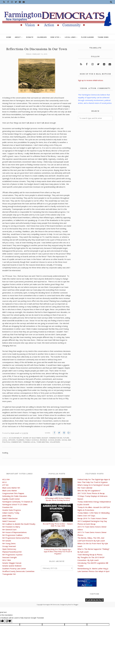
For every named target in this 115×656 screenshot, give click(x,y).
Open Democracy (9, 549)
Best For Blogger (73, 604)
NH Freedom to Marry (11, 527)
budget (45, 438)
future (66, 438)
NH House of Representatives (14, 532)
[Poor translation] (8, 621)
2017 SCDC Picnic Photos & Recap (91, 493)
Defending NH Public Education (14, 496)
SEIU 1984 (6, 560)
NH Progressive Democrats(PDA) (15, 538)
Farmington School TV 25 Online (14, 504)
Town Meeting (43, 442)
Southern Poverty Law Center (14, 568)
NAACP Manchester (10, 518)
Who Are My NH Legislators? (88, 490)
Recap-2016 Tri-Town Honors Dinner (92, 518)
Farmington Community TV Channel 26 (17, 502)
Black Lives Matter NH (11, 488)
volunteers (55, 442)
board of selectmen (32, 438)
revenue (43, 440)
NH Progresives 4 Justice (12, 554)
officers (12, 440)
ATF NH (5, 485)
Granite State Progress (11, 510)
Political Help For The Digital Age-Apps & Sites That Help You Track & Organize (58, 551)
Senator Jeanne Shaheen (11, 566)
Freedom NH (7, 507)
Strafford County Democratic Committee (18, 571)
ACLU (4, 482)
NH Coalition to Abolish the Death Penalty (18, 524)
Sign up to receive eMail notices (90, 80)
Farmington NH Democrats (51, 604)
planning (21, 440)
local (4, 440)
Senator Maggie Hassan (11, 563)
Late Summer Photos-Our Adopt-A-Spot (93, 571)
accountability (15, 438)
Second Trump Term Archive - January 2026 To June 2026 (58, 525)
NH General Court (9, 529)
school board (54, 440)
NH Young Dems (9, 543)
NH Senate (6, 540)
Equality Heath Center (11, 499)
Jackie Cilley (6, 515)
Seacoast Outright (9, 557)
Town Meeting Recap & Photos (89, 554)
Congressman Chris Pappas (13, 493)
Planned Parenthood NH (12, 552)
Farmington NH (55, 438)
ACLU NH (6, 479)
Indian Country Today (10, 513)
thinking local (29, 442)
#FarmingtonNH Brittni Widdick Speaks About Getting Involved (57, 499)
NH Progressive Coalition (12, 535)
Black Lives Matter (9, 490)
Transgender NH (9, 574)
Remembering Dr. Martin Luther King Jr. (93, 568)
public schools (32, 440)
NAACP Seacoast (9, 521)
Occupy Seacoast (9, 546)
